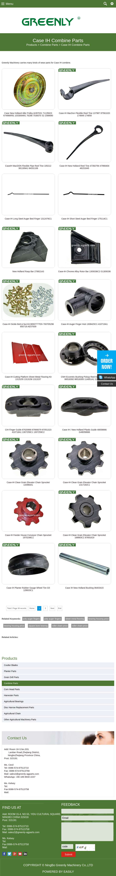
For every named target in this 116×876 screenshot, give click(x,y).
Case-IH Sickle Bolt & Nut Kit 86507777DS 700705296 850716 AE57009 (28, 325)
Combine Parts (11, 683)
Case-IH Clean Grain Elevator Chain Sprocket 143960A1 (28, 483)
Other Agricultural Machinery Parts (20, 719)
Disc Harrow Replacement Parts (19, 707)
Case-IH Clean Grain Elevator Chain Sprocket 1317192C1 (84, 483)
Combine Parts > (50, 44)
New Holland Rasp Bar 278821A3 (28, 271)
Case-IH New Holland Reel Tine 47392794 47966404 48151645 (84, 167)
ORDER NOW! (107, 364)
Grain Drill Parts (11, 677)
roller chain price (60, 626)
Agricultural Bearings (14, 701)
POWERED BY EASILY (58, 871)
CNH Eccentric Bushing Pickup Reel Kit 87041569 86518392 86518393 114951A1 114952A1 (84, 378)
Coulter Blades (11, 665)
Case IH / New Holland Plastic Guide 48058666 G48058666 (84, 430)
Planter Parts (10, 671)
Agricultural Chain (12, 713)
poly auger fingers (31, 619)
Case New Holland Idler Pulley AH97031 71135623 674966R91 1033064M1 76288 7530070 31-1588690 (28, 114)
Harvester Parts (11, 695)
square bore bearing (38, 626)
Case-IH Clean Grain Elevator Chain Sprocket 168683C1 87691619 (84, 536)
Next (52, 608)
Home (32, 608)
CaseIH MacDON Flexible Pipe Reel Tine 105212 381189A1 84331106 (28, 167)
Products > (32, 44)
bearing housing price (98, 619)
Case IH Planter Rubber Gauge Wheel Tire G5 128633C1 (28, 589)
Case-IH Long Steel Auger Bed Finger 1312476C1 (28, 218)
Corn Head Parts (12, 689)
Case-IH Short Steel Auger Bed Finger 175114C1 (84, 218)
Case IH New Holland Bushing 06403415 (84, 588)
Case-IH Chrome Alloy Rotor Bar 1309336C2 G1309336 (84, 271)
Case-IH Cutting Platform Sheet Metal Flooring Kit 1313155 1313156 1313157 (28, 378)
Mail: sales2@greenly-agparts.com (21, 774)
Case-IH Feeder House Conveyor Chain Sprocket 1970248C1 (28, 536)
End (59, 608)
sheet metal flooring (75, 619)
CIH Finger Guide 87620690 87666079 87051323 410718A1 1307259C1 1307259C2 (28, 430)
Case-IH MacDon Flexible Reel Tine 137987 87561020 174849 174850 (84, 114)
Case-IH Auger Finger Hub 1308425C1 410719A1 (84, 324)
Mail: (6, 792)
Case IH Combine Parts (75, 44)
